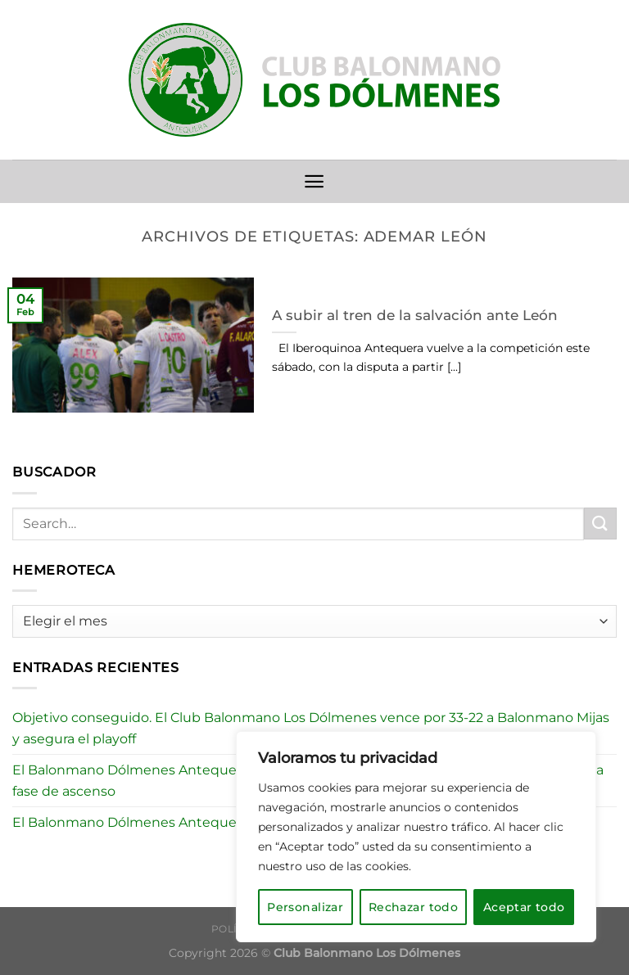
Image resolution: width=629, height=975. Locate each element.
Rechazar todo (413, 907)
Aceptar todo (524, 907)
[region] (416, 836)
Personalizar (305, 907)
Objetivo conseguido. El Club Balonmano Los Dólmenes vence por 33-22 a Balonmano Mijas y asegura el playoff (310, 728)
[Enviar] (600, 523)
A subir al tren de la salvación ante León (415, 315)
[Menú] (314, 181)
